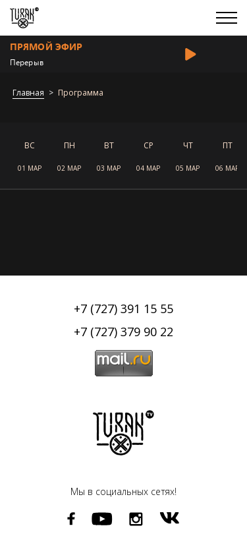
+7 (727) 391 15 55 (123, 308)
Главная (28, 93)
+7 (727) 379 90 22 (123, 331)
